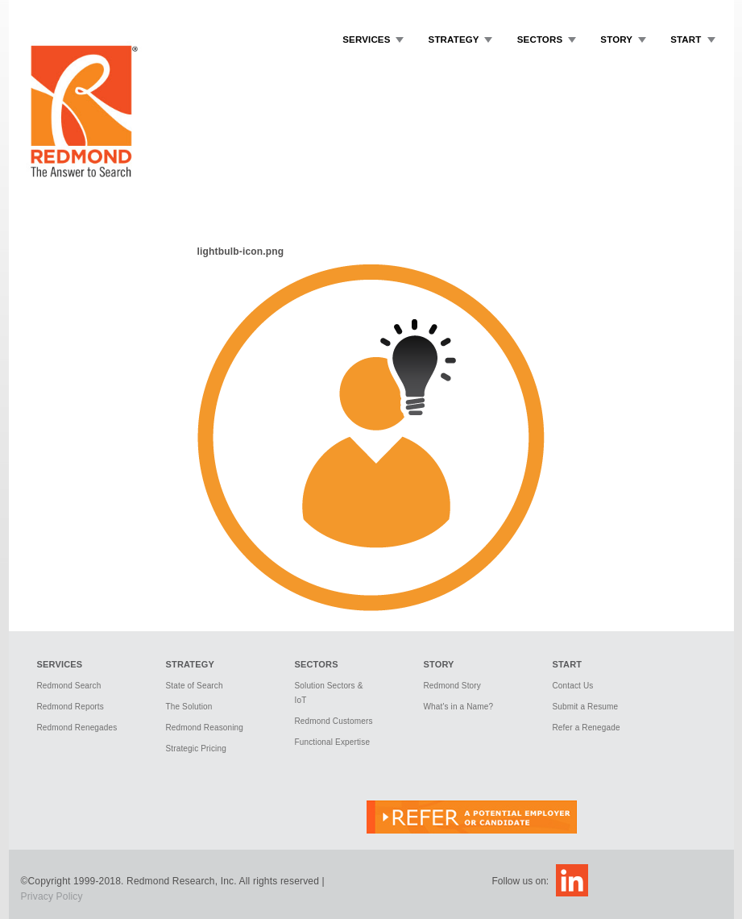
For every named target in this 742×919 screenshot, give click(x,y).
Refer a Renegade (586, 727)
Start (685, 39)
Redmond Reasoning (205, 727)
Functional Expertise (333, 742)
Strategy (454, 39)
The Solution (189, 706)
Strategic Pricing (196, 748)
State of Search (194, 685)
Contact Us (573, 685)
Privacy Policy (52, 896)
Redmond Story (452, 685)
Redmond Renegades (77, 727)
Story (616, 39)
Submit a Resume (586, 706)
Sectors (540, 39)
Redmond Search (69, 685)
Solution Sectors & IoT (329, 693)
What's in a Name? (459, 706)
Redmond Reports (70, 706)
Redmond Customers (334, 721)
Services (366, 39)
